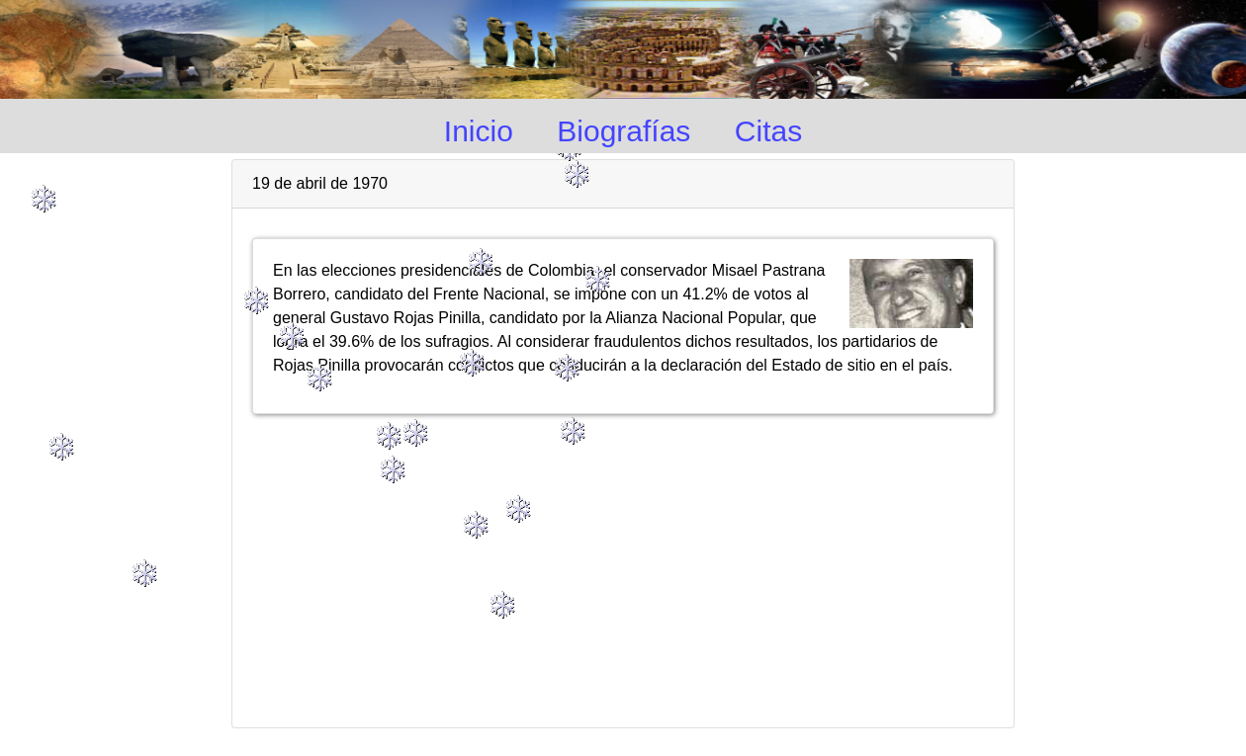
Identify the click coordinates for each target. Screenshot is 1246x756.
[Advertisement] (623, 562)
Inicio (478, 131)
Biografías (623, 131)
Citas (768, 131)
